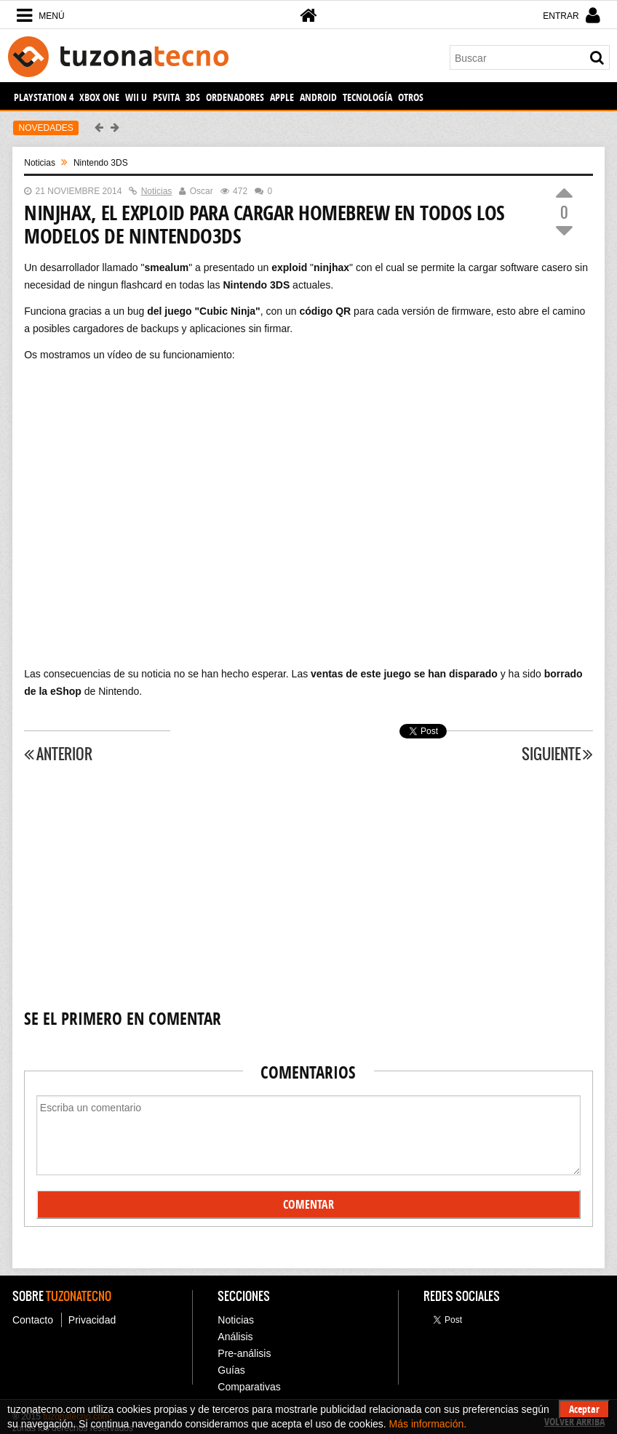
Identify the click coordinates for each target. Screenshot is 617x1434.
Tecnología (367, 97)
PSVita (166, 97)
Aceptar (584, 1409)
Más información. (428, 1424)
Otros (410, 97)
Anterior (58, 754)
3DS (193, 97)
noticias (39, 163)
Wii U (136, 97)
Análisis (235, 1336)
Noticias (236, 1320)
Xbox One (99, 97)
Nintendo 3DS (100, 163)
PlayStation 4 (43, 97)
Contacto (32, 1320)
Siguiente (557, 754)
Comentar (308, 1204)
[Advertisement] (308, 886)
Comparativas (249, 1387)
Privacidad (92, 1320)
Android (318, 97)
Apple (282, 97)
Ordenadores (235, 97)
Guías (231, 1370)
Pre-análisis (244, 1353)
